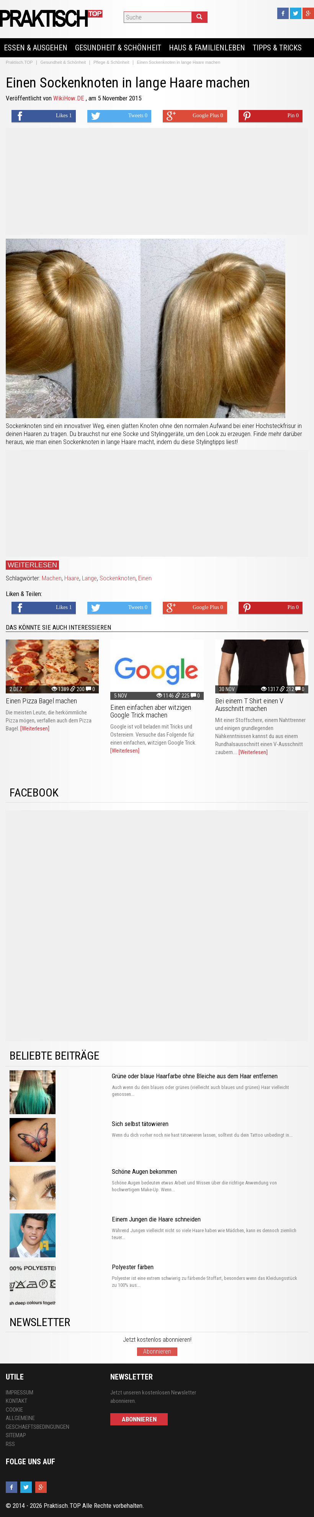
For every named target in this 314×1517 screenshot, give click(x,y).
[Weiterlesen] (34, 728)
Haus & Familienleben (207, 47)
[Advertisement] (157, 181)
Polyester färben (133, 1267)
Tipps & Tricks (277, 47)
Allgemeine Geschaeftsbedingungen (37, 1422)
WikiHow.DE (69, 98)
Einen (145, 578)
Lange (89, 578)
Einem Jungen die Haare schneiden (156, 1219)
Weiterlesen (32, 565)
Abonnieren (157, 1351)
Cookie (14, 1409)
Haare (71, 578)
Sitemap (16, 1435)
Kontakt (16, 1400)
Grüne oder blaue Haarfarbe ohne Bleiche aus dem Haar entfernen (195, 1076)
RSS (10, 1444)
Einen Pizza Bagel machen (41, 700)
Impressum (19, 1392)
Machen (52, 578)
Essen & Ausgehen (35, 47)
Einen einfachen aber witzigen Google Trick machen (150, 711)
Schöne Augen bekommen (144, 1171)
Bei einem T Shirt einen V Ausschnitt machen (249, 704)
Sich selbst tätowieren (140, 1124)
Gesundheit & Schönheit (118, 47)
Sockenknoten (118, 578)
